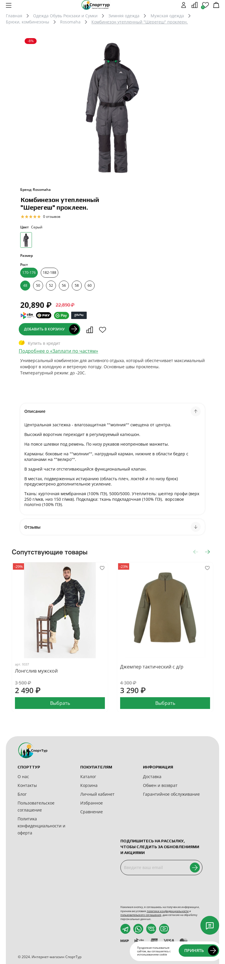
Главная (14, 15)
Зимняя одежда (123, 15)
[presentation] (164, 890)
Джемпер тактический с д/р (151, 666)
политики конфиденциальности (168, 911)
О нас (23, 776)
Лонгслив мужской (36, 671)
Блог (22, 794)
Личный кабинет (97, 794)
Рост (24, 264)
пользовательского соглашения (140, 915)
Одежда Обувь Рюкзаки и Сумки (65, 15)
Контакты (27, 785)
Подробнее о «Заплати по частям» (58, 351)
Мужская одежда (167, 15)
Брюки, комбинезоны (27, 22)
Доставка (152, 776)
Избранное (91, 803)
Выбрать (60, 703)
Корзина (89, 785)
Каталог (88, 776)
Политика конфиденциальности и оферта (41, 826)
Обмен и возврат (160, 785)
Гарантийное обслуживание (171, 794)
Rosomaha (70, 22)
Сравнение (91, 811)
